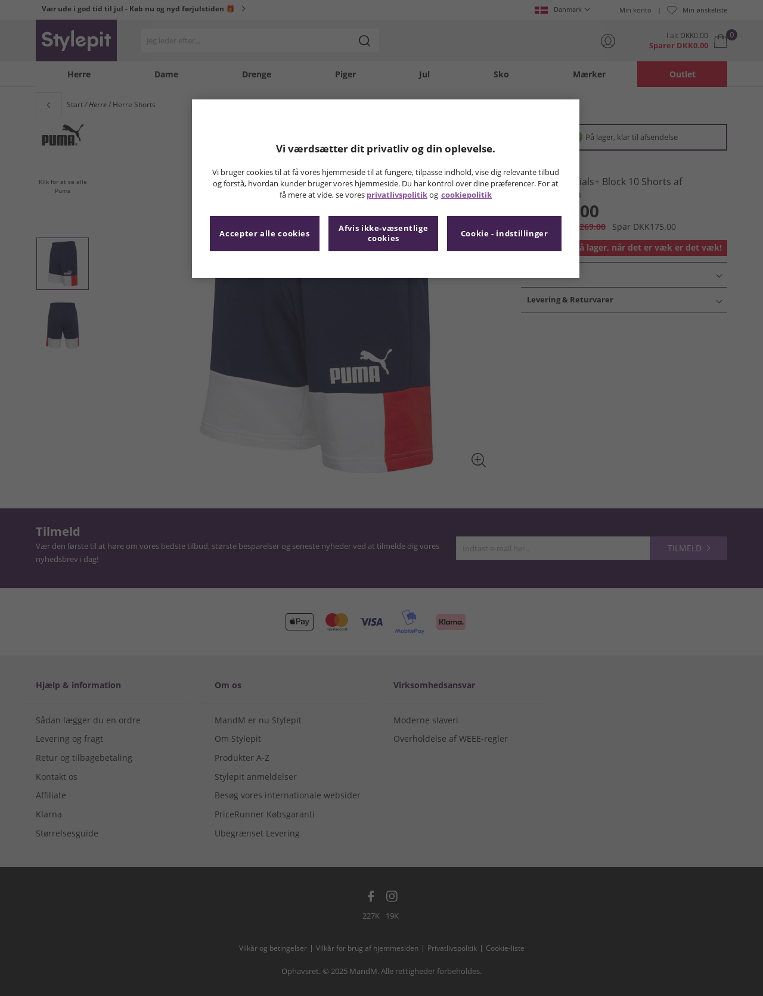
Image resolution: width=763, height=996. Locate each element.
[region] (385, 188)
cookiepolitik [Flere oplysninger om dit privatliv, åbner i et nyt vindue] (466, 195)
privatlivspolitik (397, 195)
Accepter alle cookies (264, 234)
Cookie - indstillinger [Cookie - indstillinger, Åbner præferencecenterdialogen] (504, 234)
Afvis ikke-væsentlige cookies (383, 233)
